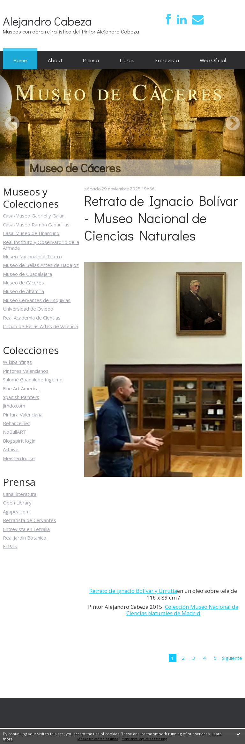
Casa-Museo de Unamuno (31, 233)
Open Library (17, 502)
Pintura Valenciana (22, 414)
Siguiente (232, 658)
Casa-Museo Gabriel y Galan (33, 215)
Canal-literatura (19, 494)
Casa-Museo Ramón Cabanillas (36, 224)
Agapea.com (16, 511)
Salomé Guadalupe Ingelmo (33, 379)
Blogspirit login (19, 441)
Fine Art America (21, 388)
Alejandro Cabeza (47, 21)
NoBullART (14, 432)
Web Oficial (213, 59)
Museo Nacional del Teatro (32, 256)
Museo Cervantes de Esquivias (37, 300)
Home (20, 59)
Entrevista (167, 59)
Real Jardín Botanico (24, 537)
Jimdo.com (14, 405)
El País (10, 546)
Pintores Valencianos (25, 371)
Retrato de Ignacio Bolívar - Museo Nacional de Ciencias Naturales (161, 218)
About (55, 59)
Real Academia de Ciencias (32, 317)
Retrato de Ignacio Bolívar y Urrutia (133, 590)
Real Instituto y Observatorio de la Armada (41, 245)
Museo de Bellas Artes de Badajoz (41, 265)
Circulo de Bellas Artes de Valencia (40, 326)
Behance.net (16, 423)
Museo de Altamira (23, 291)
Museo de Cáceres (23, 282)
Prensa (91, 59)
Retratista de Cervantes (29, 520)
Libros (127, 59)
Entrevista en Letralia (26, 529)
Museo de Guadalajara (27, 274)
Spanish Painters (21, 397)
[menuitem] (20, 60)
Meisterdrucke (19, 458)
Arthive (11, 449)
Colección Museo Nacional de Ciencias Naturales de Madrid (182, 610)
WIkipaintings (17, 362)
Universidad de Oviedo (28, 309)
